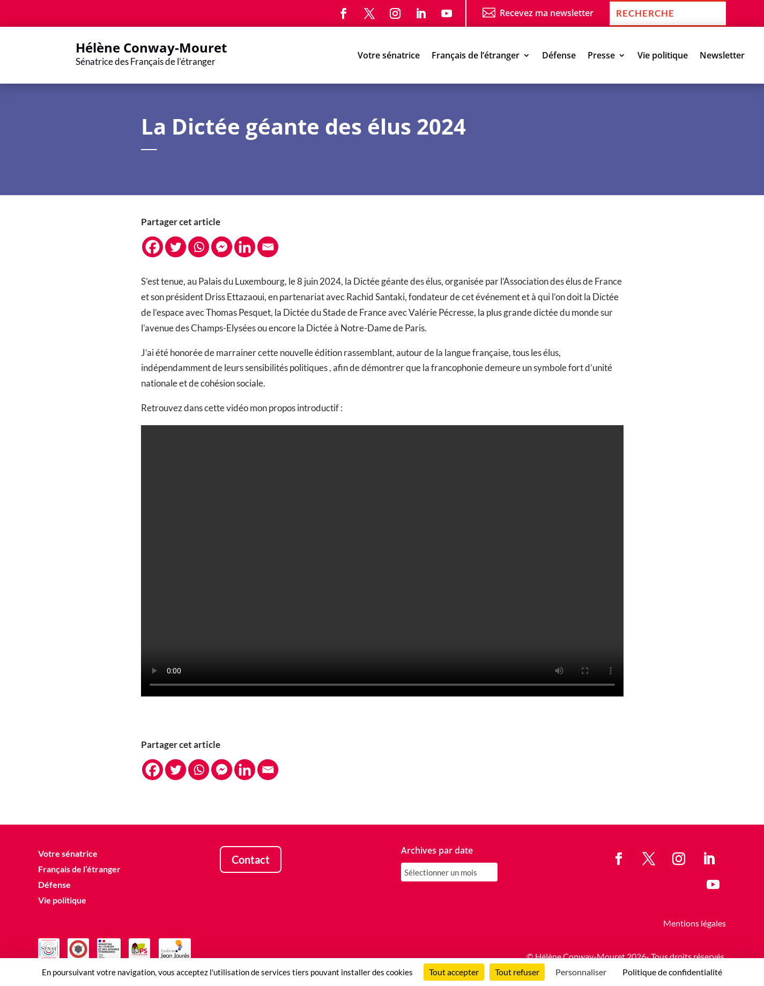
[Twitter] (175, 246)
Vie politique (662, 56)
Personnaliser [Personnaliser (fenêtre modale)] (580, 972)
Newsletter (722, 56)
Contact (251, 859)
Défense (559, 56)
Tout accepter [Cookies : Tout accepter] (454, 972)
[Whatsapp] (198, 246)
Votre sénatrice (389, 56)
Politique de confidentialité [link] (672, 972)
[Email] (267, 246)
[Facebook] (152, 246)
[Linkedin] (244, 246)
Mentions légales (694, 923)
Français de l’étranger (476, 56)
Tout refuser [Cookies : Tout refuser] (517, 972)
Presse (601, 56)
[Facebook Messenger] (221, 246)
